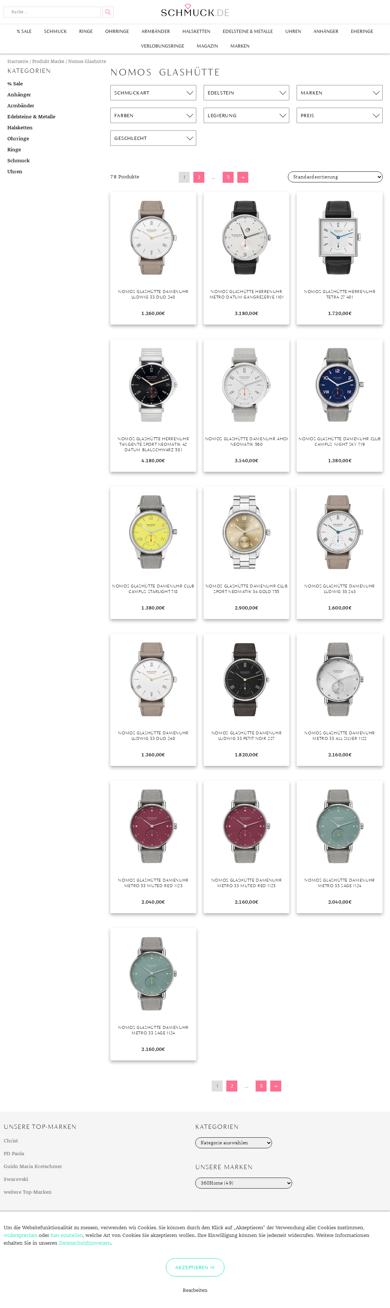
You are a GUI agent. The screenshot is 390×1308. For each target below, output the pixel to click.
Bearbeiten (195, 1290)
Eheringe (362, 31)
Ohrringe (117, 31)
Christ (11, 1141)
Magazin (207, 46)
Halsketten (196, 31)
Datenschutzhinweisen (85, 1243)
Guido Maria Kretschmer (33, 1166)
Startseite (18, 61)
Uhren (293, 31)
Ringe (86, 31)
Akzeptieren (191, 1267)
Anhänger (325, 31)
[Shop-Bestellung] (335, 176)
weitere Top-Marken (28, 1192)
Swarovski (16, 1179)
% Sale (24, 31)
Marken (239, 46)
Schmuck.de (195, 10)
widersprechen (20, 1235)
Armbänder (155, 31)
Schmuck (55, 31)
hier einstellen (67, 1235)
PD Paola (14, 1153)
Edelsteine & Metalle (248, 31)
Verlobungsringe (162, 46)
